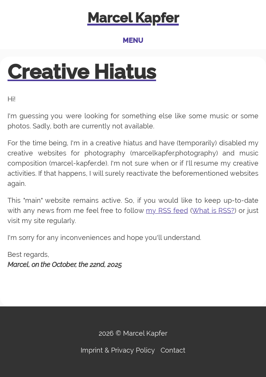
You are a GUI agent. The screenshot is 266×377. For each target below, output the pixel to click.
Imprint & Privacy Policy (118, 350)
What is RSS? (213, 210)
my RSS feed (167, 210)
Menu (133, 40)
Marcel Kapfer (133, 18)
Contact (173, 350)
